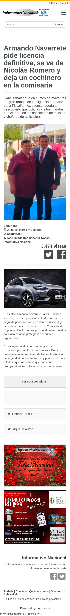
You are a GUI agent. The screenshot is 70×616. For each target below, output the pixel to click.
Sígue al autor (20, 429)
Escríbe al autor (22, 414)
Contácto (21, 591)
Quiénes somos (39, 591)
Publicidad (10, 594)
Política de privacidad (48, 598)
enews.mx (43, 608)
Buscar (59, 24)
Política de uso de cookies (19, 598)
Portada (8, 591)
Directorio (57, 591)
